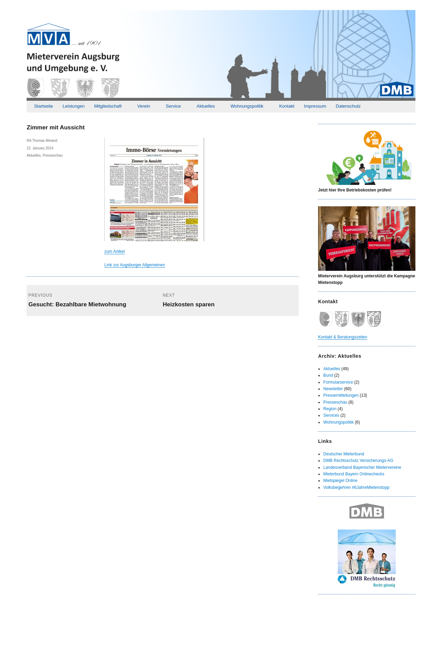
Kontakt (286, 106)
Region (329, 408)
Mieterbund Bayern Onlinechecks (353, 474)
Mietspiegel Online (340, 480)
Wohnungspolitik (247, 106)
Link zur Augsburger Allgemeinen (134, 265)
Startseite (43, 106)
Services (331, 415)
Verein (143, 106)
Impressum (315, 106)
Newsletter (333, 388)
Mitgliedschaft (108, 106)
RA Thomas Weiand (42, 140)
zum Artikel (114, 251)
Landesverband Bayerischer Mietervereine (362, 467)
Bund (328, 375)
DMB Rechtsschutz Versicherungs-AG (358, 460)
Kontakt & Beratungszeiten (342, 337)
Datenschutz (348, 106)
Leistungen (74, 106)
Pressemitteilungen (340, 395)
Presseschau (52, 155)
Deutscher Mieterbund (343, 454)
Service (173, 106)
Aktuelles (205, 106)
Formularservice (338, 382)
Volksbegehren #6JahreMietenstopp (356, 487)
